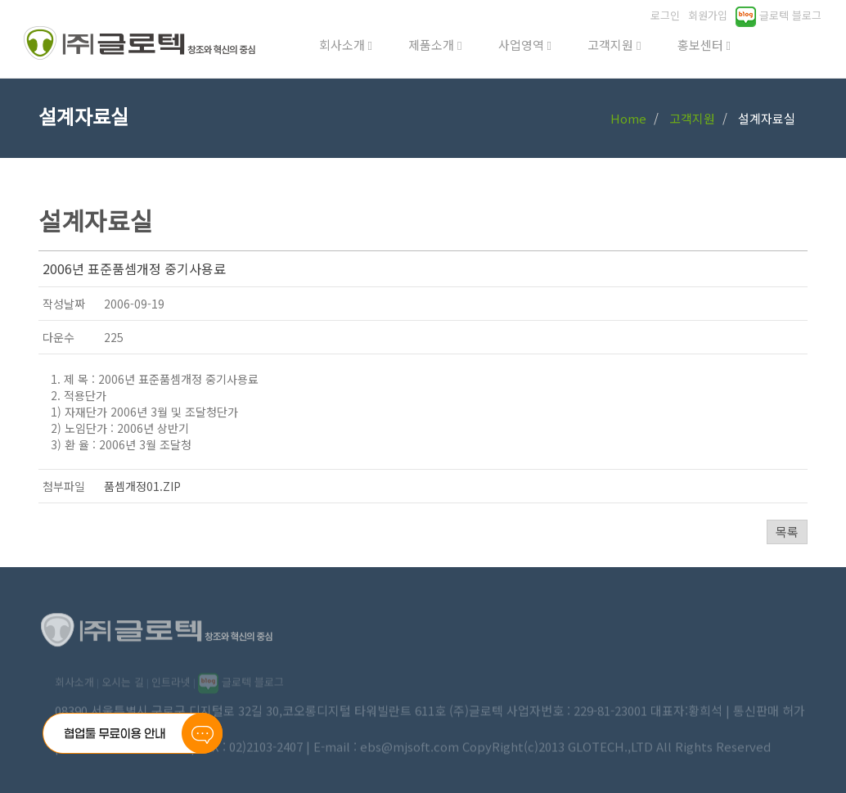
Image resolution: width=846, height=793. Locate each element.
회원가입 (707, 15)
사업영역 (524, 44)
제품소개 (434, 44)
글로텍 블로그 (778, 15)
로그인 (665, 15)
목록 (787, 531)
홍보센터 (704, 44)
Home (628, 118)
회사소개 (345, 44)
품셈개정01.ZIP (142, 486)
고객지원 (614, 44)
